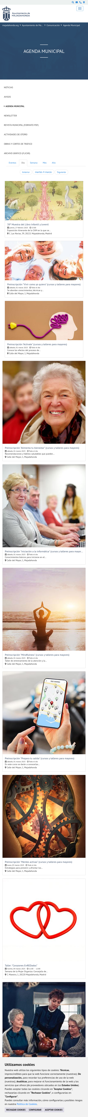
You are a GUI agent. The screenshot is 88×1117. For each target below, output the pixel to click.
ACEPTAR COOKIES (54, 1109)
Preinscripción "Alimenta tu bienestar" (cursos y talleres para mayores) (42, 447)
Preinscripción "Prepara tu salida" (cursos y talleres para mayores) (39, 758)
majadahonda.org (10, 25)
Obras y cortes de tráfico (18, 143)
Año (53, 162)
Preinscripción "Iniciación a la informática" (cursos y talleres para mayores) (44, 551)
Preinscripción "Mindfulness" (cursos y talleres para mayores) (37, 654)
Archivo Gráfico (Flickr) (17, 153)
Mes (45, 162)
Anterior (26, 172)
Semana (33, 162)
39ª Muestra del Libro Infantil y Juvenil (28, 224)
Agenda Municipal (15, 106)
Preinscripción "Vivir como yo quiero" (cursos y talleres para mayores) (44, 284)
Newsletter (10, 115)
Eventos (12, 162)
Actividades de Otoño (15, 134)
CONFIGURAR (35, 1109)
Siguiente (61, 172)
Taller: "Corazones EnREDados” (21, 965)
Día (23, 162)
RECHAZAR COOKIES (15, 1109)
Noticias (8, 87)
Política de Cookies (27, 1104)
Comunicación (53, 25)
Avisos (7, 96)
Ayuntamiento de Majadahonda (36, 25)
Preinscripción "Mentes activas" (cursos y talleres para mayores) (38, 861)
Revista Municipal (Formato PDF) (21, 125)
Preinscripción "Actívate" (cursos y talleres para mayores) (37, 344)
